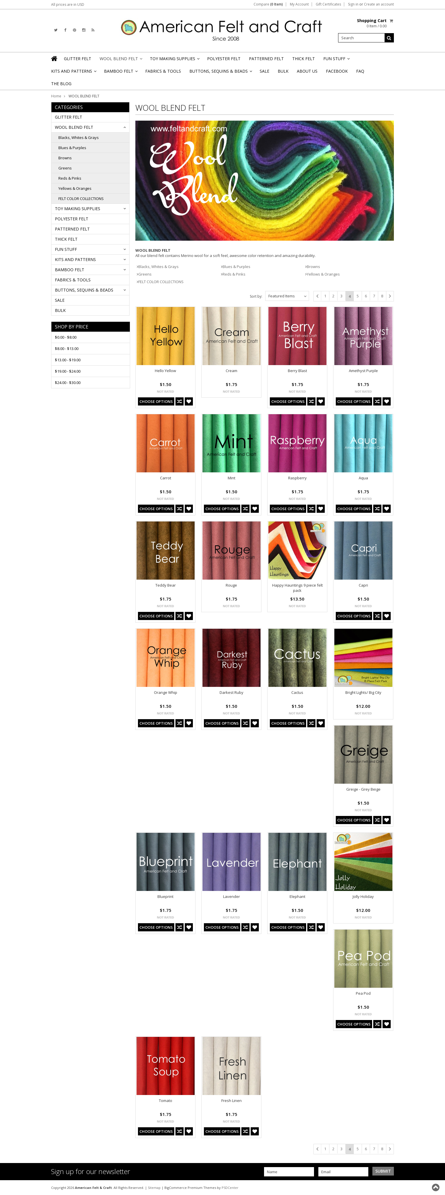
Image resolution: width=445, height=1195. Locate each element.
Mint (231, 477)
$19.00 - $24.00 (67, 371)
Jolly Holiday (363, 896)
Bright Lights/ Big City (363, 692)
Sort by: (256, 296)
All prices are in (67, 4)
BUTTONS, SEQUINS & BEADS (220, 72)
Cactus (297, 692)
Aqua (363, 477)
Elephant (297, 896)
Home (56, 96)
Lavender (231, 896)
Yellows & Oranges (74, 188)
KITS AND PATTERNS (73, 72)
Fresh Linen (231, 1100)
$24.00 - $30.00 (67, 382)
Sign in (353, 4)
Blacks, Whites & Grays (78, 137)
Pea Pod (363, 993)
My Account (299, 4)
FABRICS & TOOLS (163, 71)
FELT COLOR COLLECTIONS (81, 198)
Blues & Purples (72, 147)
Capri (363, 585)
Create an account (379, 4)
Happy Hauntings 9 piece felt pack (297, 588)
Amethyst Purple (363, 370)
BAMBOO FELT (120, 72)
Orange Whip (165, 692)
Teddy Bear (165, 585)
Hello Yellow (165, 370)
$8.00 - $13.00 (66, 348)
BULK (283, 71)
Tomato (165, 1100)
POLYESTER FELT (224, 58)
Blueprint (165, 896)
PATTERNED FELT (266, 58)
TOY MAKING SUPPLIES (174, 60)
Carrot (165, 477)
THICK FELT (303, 58)
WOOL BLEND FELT (120, 60)
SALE (264, 71)
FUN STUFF (336, 60)
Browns (65, 157)
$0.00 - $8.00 (65, 337)
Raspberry (297, 477)
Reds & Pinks (69, 178)
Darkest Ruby (231, 692)
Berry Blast (297, 370)
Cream (231, 370)
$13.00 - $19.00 (67, 359)
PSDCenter (230, 1187)
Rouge (231, 585)
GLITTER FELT (77, 58)
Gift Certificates (328, 4)
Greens (65, 168)
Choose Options (156, 401)
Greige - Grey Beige (363, 789)
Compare (268, 4)
